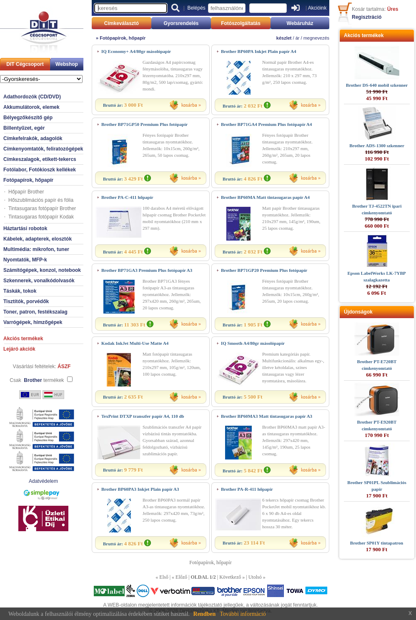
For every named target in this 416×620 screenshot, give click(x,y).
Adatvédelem (43, 481)
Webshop (66, 64)
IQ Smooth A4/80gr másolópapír (253, 343)
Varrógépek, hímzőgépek (32, 322)
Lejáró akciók (19, 349)
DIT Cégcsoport (24, 64)
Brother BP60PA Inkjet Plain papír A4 (258, 51)
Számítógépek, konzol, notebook (42, 270)
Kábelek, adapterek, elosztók (37, 239)
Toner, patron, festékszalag (35, 312)
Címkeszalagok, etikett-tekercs (39, 159)
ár (298, 37)
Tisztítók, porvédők (26, 301)
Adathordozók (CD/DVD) (32, 97)
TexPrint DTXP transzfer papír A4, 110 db (142, 416)
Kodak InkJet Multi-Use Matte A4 (134, 343)
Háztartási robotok (25, 228)
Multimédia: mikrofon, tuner (36, 249)
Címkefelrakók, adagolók (32, 138)
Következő (230, 577)
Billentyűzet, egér (24, 128)
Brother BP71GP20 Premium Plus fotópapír (264, 270)
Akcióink (317, 8)
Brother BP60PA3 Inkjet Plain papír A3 (140, 489)
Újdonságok (358, 312)
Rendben (204, 614)
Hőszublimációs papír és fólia (40, 200)
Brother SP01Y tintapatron (376, 542)
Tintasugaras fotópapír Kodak (41, 217)
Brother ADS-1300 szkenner (376, 145)
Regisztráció (366, 17)
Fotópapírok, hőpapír (28, 180)
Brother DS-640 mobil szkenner (377, 85)
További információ (243, 614)
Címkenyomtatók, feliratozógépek (43, 149)
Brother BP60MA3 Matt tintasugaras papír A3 (266, 416)
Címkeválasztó (121, 23)
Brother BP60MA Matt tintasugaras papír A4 (265, 197)
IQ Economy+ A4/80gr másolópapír (136, 51)
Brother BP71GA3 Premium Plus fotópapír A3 (146, 270)
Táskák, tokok (19, 291)
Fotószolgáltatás (241, 23)
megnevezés (316, 37)
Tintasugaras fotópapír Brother (42, 208)
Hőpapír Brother (26, 192)
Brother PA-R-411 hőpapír (247, 489)
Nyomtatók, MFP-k (25, 260)
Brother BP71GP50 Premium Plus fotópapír (144, 124)
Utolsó (255, 577)
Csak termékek (37, 380)
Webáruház (300, 23)
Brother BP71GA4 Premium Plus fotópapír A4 (266, 124)
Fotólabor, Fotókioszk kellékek (39, 170)
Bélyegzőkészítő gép (28, 117)
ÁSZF (64, 366)
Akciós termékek (23, 338)
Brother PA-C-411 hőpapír (127, 197)
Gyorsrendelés (180, 23)
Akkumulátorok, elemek (31, 107)
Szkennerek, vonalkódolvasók (39, 281)
